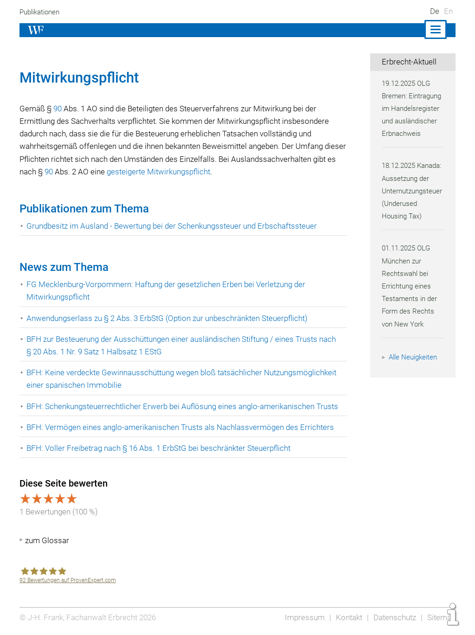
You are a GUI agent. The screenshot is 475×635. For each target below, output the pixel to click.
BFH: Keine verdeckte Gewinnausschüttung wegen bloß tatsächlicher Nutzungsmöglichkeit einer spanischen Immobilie (184, 379)
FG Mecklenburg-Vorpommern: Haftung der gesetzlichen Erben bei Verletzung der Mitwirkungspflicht (168, 290)
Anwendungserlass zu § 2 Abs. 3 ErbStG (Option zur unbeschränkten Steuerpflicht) (170, 318)
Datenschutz (394, 617)
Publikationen (41, 12)
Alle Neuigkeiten (414, 370)
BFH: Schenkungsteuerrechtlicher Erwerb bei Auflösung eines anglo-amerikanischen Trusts (184, 406)
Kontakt (346, 617)
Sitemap (441, 617)
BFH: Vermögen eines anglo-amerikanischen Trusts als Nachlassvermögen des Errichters (181, 427)
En (448, 11)
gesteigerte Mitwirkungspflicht (188, 171)
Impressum (302, 617)
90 (58, 108)
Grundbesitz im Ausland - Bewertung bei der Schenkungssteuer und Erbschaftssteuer (174, 226)
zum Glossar (47, 540)
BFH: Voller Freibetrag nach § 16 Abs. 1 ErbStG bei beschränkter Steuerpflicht (161, 448)
